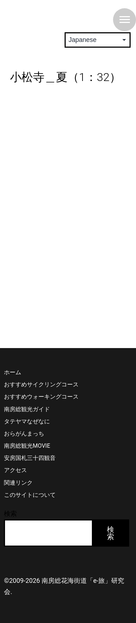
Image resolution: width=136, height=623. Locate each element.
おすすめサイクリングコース (41, 384)
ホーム (12, 372)
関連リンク (18, 482)
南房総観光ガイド (27, 409)
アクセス (15, 470)
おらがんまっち (24, 433)
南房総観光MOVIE (27, 445)
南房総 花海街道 (50, 16)
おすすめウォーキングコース (41, 396)
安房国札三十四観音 (30, 458)
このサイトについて (30, 494)
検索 (10, 513)
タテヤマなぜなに (27, 421)
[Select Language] (98, 40)
